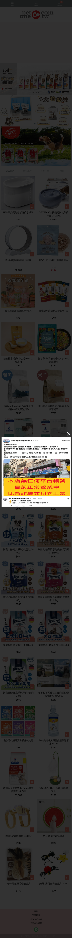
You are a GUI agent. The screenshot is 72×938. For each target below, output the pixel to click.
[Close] (69, 434)
